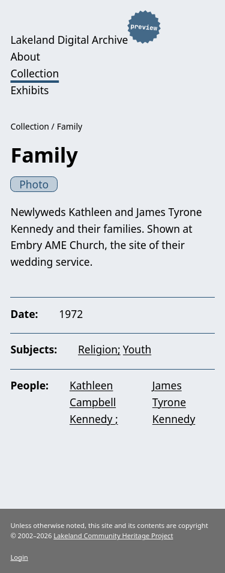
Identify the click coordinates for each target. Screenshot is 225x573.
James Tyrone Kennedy (174, 402)
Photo (34, 184)
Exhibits (29, 90)
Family (69, 126)
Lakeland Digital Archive (69, 39)
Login (19, 557)
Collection (34, 73)
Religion (98, 349)
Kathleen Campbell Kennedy (93, 402)
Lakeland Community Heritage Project (113, 535)
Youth (137, 349)
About (25, 56)
